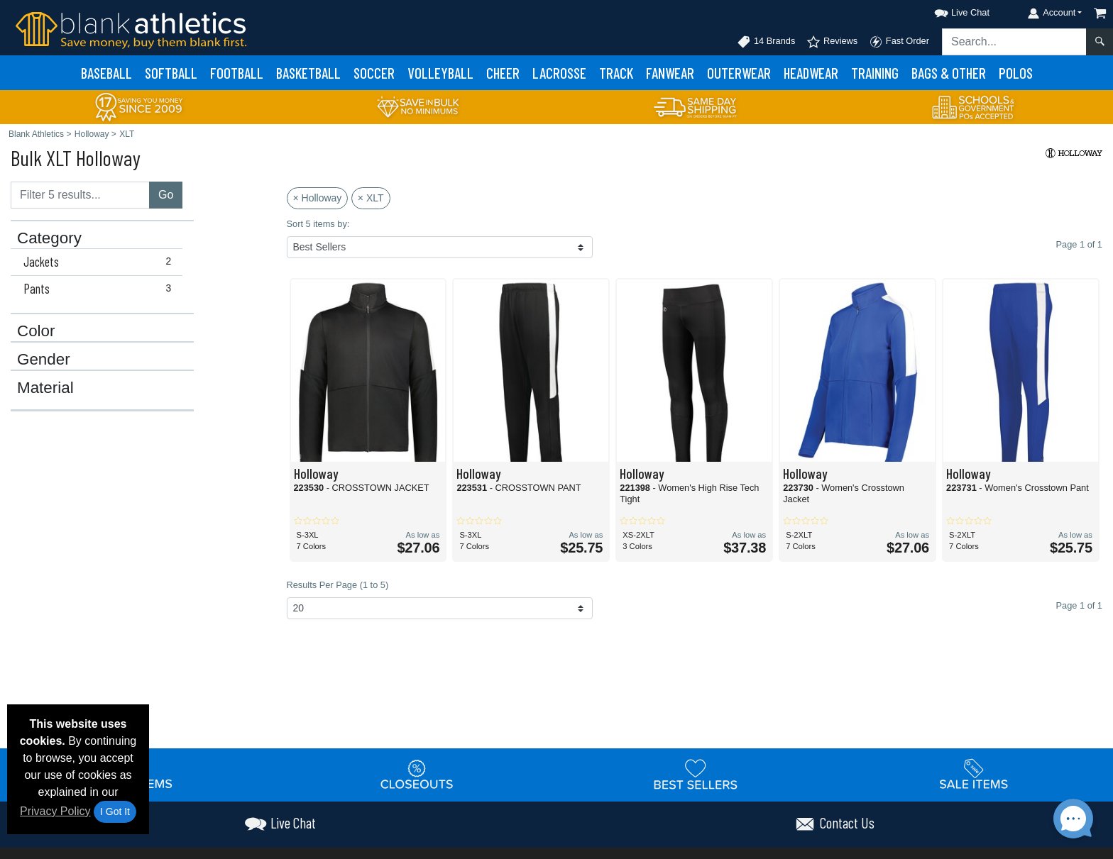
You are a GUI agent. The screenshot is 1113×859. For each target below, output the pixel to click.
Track (616, 73)
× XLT (371, 198)
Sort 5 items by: (318, 223)
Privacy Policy (55, 811)
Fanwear (670, 73)
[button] (949, 10)
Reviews (831, 42)
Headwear (811, 73)
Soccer (374, 73)
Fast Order (899, 42)
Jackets (100, 262)
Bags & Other (948, 73)
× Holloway (317, 198)
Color (36, 331)
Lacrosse (559, 73)
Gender (43, 359)
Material (45, 388)
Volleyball (440, 73)
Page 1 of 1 (1079, 605)
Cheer (503, 73)
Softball (171, 73)
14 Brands (766, 42)
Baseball (106, 73)
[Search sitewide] (1014, 41)
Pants (100, 289)
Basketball (308, 73)
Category (49, 238)
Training (875, 73)
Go (165, 195)
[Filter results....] (80, 195)
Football (236, 73)
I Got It (115, 811)
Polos (1016, 73)
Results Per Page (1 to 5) (338, 585)
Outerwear (739, 73)
